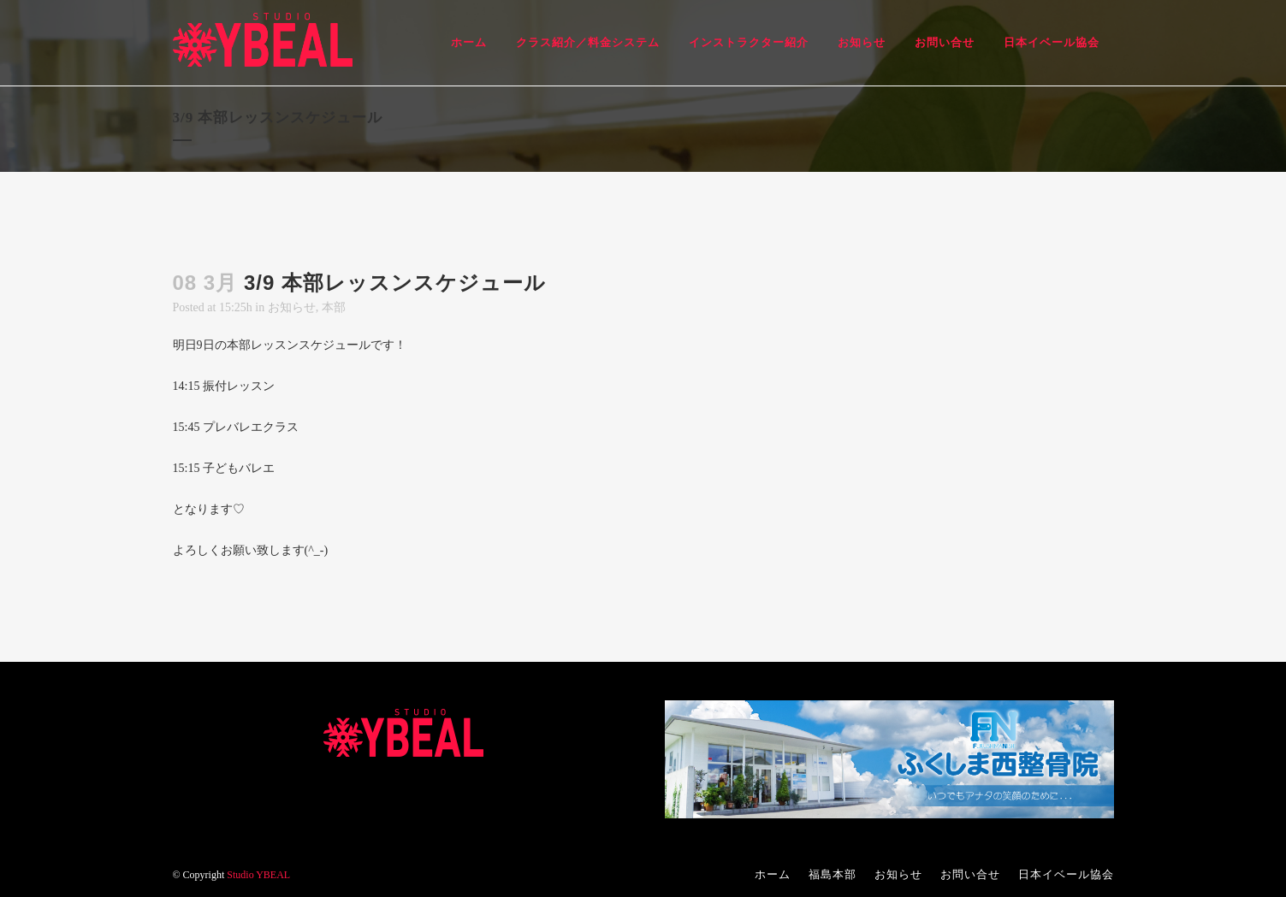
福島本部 (832, 874)
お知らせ (292, 307)
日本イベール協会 (1066, 874)
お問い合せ (970, 874)
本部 (334, 307)
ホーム (773, 874)
